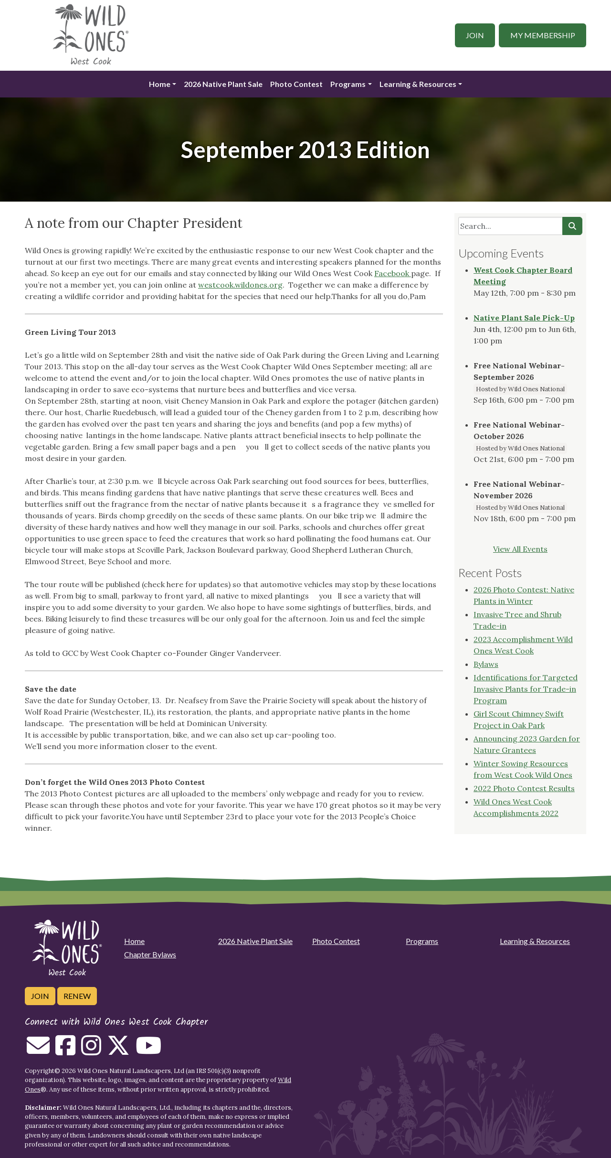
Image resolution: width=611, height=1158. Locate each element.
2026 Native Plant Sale (223, 83)
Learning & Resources (417, 83)
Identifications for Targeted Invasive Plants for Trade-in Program (526, 689)
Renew (77, 995)
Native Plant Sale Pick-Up (524, 317)
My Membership (542, 35)
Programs (348, 83)
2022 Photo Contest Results (524, 788)
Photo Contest (296, 83)
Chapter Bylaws (150, 954)
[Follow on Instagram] (91, 1051)
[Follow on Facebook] (65, 1051)
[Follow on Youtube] (148, 1051)
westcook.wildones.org (240, 285)
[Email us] (38, 1051)
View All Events (520, 549)
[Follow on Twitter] (118, 1051)
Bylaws (486, 664)
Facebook (392, 273)
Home (159, 83)
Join (475, 35)
